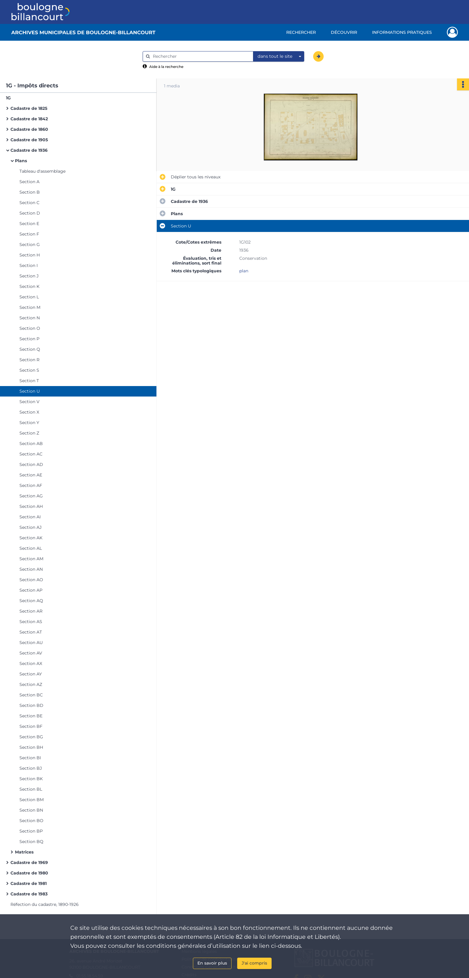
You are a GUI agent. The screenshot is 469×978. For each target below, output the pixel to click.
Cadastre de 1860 (29, 129)
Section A (29, 181)
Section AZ (30, 684)
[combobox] (278, 56)
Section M (29, 307)
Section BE (30, 716)
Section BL (30, 789)
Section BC (31, 695)
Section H (29, 255)
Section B (29, 192)
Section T (29, 380)
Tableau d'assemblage (42, 171)
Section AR (30, 611)
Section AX (30, 663)
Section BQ (31, 841)
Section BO (31, 820)
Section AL (30, 548)
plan (243, 271)
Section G (29, 244)
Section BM (31, 799)
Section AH (31, 506)
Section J (29, 276)
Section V (29, 401)
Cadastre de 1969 (29, 862)
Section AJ (30, 527)
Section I (28, 265)
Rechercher (301, 32)
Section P (29, 338)
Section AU (31, 642)
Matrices (24, 852)
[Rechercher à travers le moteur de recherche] (201, 56)
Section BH (31, 747)
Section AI (30, 517)
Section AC (30, 454)
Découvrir (344, 32)
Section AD (31, 464)
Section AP (30, 590)
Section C (29, 202)
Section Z (29, 433)
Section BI (30, 757)
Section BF (30, 726)
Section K (29, 286)
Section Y (29, 422)
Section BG (31, 736)
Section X (29, 412)
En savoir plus (212, 963)
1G (8, 98)
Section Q (29, 349)
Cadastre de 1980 (29, 873)
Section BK (31, 778)
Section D (29, 213)
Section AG (31, 496)
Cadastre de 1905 (29, 139)
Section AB (31, 443)
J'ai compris (254, 963)
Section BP (31, 831)
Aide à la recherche (166, 66)
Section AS (30, 621)
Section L (29, 297)
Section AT (30, 632)
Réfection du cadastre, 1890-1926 (44, 904)
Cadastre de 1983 (29, 894)
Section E (29, 223)
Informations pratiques (402, 32)
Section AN (31, 569)
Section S (29, 370)
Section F (29, 234)
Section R (29, 359)
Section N (29, 318)
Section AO (31, 579)
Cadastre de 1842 (29, 119)
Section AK (30, 537)
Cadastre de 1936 (29, 150)
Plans (21, 160)
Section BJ (30, 768)
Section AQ (31, 600)
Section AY (30, 674)
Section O (29, 328)
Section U (29, 391)
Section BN (31, 810)
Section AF (30, 485)
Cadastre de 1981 (28, 883)
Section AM (31, 558)
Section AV (30, 653)
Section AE (30, 475)
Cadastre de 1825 (28, 108)
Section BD (31, 705)
